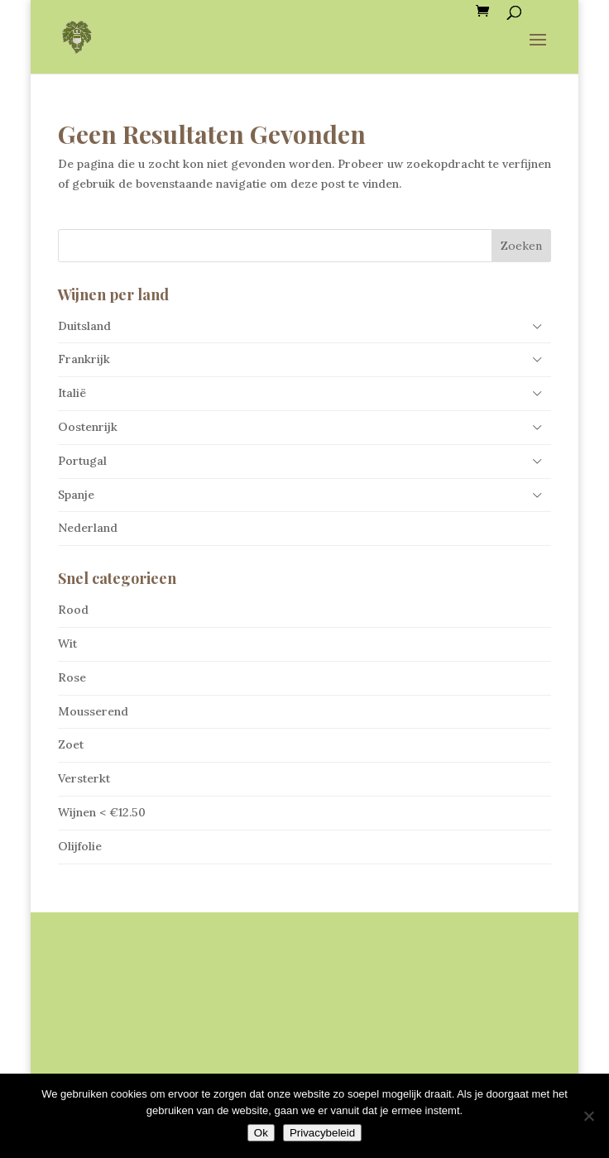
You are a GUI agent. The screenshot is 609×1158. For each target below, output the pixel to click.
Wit (67, 643)
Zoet (71, 744)
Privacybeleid (322, 1133)
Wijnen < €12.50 (102, 812)
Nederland (87, 527)
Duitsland (84, 325)
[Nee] (588, 1116)
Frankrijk (84, 359)
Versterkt (84, 778)
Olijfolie (80, 846)
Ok (261, 1133)
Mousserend (93, 711)
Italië (72, 392)
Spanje (76, 494)
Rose (72, 677)
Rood (73, 609)
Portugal (82, 460)
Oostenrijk (87, 426)
